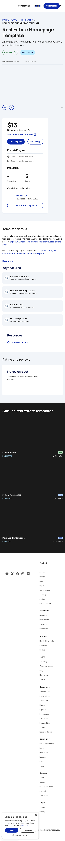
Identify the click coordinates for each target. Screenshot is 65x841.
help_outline (29, 130)
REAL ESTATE (7, 456)
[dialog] (20, 825)
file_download (53, 456)
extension (8, 161)
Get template (16, 141)
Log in (37, 5)
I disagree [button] (28, 830)
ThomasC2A (21, 195)
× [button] (36, 815)
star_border (59, 456)
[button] (20, 835)
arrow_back (5, 107)
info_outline (15, 52)
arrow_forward (11, 107)
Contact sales (25, 5)
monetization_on (8, 156)
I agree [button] (12, 830)
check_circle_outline (6, 277)
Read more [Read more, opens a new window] (25, 825)
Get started (51, 5)
